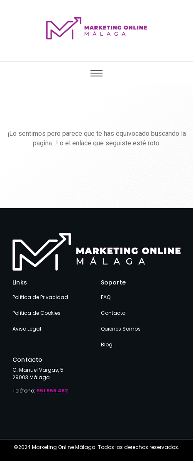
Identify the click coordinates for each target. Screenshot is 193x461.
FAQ (105, 297)
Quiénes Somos (121, 328)
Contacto (113, 312)
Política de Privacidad (40, 297)
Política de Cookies (36, 312)
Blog (106, 344)
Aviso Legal (26, 328)
